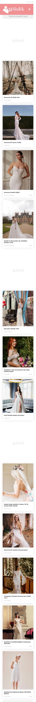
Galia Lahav (7, 145)
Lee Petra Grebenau (9, 195)
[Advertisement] (18, 40)
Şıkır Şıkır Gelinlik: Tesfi (11, 329)
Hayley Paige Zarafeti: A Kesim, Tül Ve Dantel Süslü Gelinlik (16, 505)
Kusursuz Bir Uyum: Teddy (12, 142)
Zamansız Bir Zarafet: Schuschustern (16, 550)
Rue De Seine (7, 100)
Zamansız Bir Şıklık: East (12, 97)
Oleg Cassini (7, 696)
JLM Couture (7, 508)
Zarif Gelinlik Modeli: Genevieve (14, 415)
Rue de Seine (7, 600)
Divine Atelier (7, 553)
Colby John (7, 418)
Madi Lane (6, 374)
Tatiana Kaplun (8, 331)
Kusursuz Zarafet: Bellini (12, 192)
